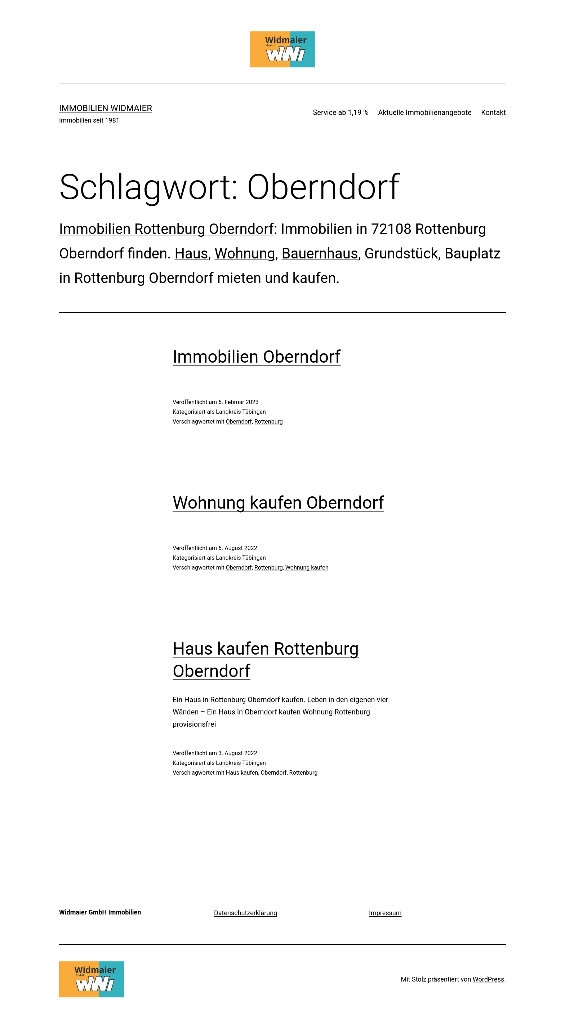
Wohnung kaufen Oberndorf (278, 502)
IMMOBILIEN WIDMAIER (105, 108)
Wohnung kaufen (307, 567)
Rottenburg (268, 421)
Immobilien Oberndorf (257, 356)
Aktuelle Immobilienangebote (425, 112)
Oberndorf (239, 421)
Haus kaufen (242, 772)
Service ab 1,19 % (340, 112)
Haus (191, 253)
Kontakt (493, 112)
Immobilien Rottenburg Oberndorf (166, 229)
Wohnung (244, 253)
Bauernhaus (319, 253)
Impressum (385, 913)
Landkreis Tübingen (241, 411)
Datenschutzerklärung (245, 913)
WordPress (488, 979)
